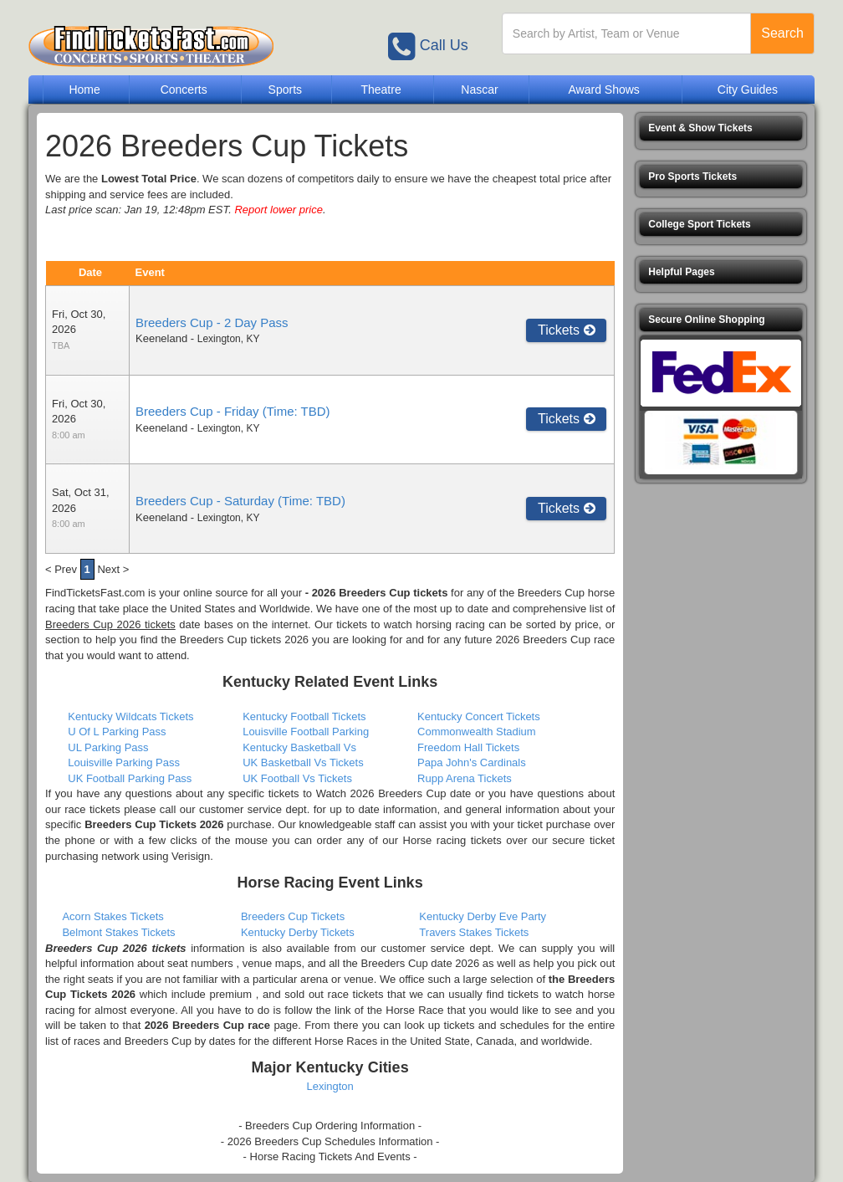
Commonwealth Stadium (476, 731)
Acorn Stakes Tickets (112, 916)
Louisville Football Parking (306, 731)
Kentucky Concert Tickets (478, 716)
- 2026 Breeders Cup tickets (376, 592)
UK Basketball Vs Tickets (303, 762)
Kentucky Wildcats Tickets (130, 716)
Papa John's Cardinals (471, 762)
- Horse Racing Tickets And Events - (330, 1156)
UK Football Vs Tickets (297, 778)
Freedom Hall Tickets (468, 747)
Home (84, 89)
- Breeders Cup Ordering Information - (330, 1125)
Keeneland (161, 338)
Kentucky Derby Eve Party (482, 916)
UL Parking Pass (108, 747)
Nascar (479, 89)
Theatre (380, 89)
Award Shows (603, 89)
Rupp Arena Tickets (464, 778)
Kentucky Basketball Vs (299, 747)
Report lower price (278, 209)
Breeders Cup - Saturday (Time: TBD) (240, 501)
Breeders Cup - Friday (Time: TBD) (232, 411)
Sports (285, 89)
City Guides (748, 89)
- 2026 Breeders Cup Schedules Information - (330, 1141)
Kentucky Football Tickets (304, 716)
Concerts (184, 89)
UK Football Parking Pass (130, 778)
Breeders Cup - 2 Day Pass (212, 322)
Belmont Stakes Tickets (118, 932)
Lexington (329, 1086)
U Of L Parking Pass (117, 731)
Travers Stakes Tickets (474, 932)
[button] (721, 128)
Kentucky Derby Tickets (298, 932)
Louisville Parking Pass (124, 762)
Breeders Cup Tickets (293, 916)
